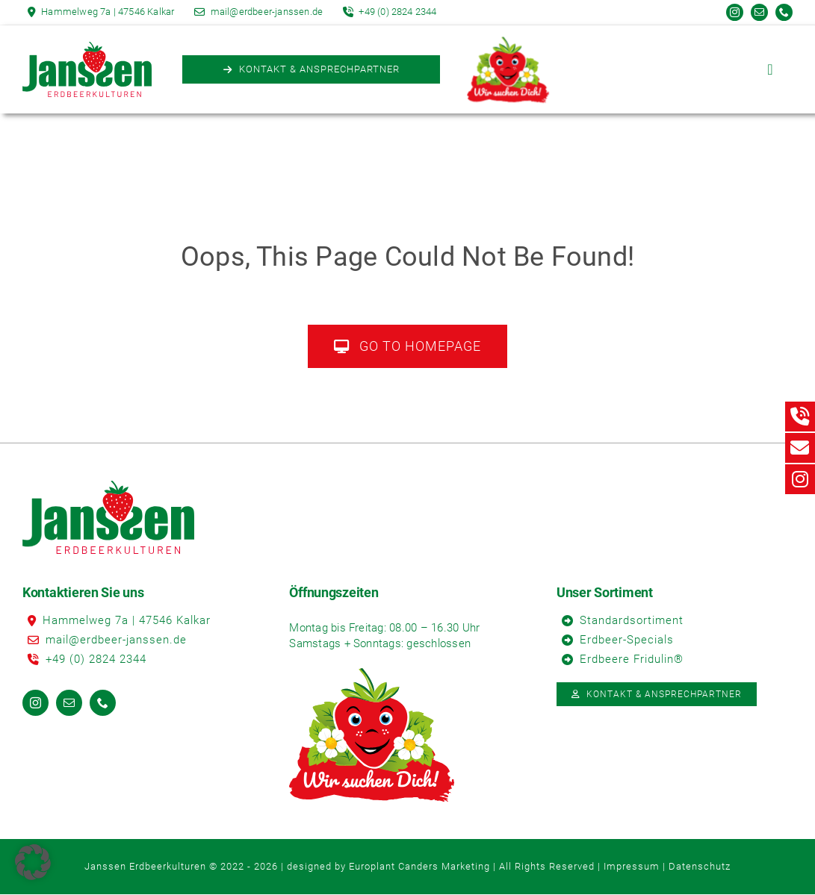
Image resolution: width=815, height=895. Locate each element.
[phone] (784, 12)
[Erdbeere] (507, 45)
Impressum (632, 866)
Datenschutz (700, 866)
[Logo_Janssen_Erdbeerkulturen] (87, 47)
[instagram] (734, 12)
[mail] (759, 12)
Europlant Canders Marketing (419, 866)
